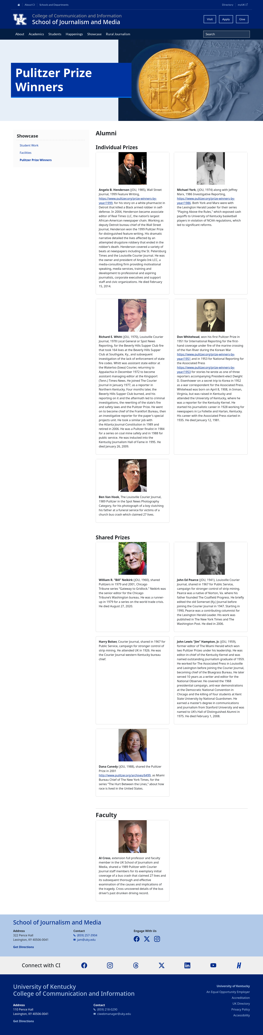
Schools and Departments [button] (53, 4)
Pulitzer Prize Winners (36, 160)
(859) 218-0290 (107, 1009)
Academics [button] (36, 34)
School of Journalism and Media (76, 22)
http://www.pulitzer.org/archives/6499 (125, 775)
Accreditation (241, 998)
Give (242, 19)
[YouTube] (213, 965)
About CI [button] (30, 4)
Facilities (25, 153)
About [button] (19, 34)
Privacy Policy (240, 1009)
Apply (226, 19)
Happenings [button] (74, 34)
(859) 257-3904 (87, 935)
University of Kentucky (44, 986)
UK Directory (241, 1004)
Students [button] (54, 34)
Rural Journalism (118, 34)
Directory (227, 4)
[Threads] (136, 965)
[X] (162, 965)
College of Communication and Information (74, 993)
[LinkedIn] (187, 965)
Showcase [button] (94, 34)
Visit (210, 19)
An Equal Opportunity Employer (228, 992)
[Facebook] (84, 965)
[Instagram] (110, 965)
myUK (244, 4)
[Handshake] (239, 965)
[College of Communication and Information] (21, 19)
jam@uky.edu (86, 940)
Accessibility (241, 1015)
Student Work (29, 145)
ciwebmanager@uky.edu (114, 1014)
